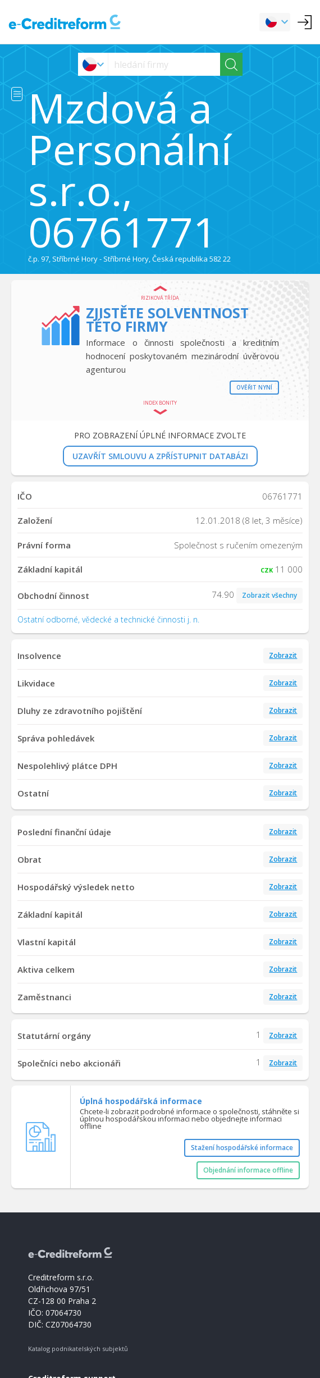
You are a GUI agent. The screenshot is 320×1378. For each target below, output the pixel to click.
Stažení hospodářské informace (242, 1147)
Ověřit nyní (254, 387)
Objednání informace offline (248, 1170)
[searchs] (164, 64)
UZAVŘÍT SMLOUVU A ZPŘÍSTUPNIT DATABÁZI (160, 456)
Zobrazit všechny (269, 595)
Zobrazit (283, 655)
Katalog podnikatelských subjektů (78, 1348)
